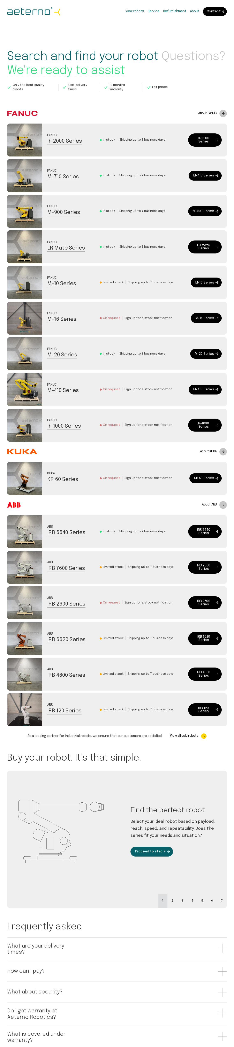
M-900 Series (63, 212)
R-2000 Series (64, 141)
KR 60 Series (62, 479)
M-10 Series (61, 283)
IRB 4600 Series (66, 675)
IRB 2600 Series (66, 604)
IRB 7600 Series (66, 568)
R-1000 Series (64, 426)
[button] (51, 949)
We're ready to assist (66, 71)
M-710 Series (63, 177)
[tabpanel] (117, 831)
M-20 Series (62, 355)
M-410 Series (63, 390)
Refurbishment (174, 11)
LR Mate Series (66, 248)
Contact (215, 11)
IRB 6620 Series (66, 639)
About (194, 11)
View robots (134, 11)
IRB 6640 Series (66, 532)
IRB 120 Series (64, 711)
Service (153, 11)
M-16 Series (61, 319)
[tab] (162, 901)
